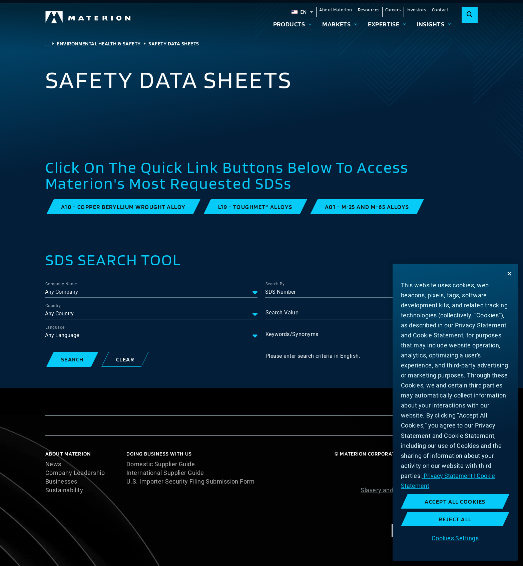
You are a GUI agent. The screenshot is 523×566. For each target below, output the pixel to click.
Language (55, 327)
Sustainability (64, 490)
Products (289, 24)
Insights (430, 24)
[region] (455, 412)
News (53, 464)
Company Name (61, 284)
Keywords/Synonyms (292, 334)
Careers (393, 9)
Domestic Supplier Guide (160, 464)
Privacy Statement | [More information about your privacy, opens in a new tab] (448, 475)
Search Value (282, 312)
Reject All (455, 519)
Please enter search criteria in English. (313, 356)
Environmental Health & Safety (98, 43)
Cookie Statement (452, 473)
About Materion (335, 9)
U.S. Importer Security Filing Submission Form (190, 481)
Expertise (383, 24)
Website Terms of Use (447, 499)
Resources (369, 9)
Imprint (468, 516)
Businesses (61, 481)
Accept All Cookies (455, 501)
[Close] (509, 273)
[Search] (470, 15)
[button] (123, 206)
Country (53, 305)
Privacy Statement (452, 481)
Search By (275, 284)
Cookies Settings (455, 538)
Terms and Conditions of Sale (437, 507)
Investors (416, 9)
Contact (440, 9)
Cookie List (462, 464)
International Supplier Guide (165, 473)
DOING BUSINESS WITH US (159, 454)
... (47, 43)
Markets (336, 24)
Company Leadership (75, 473)
